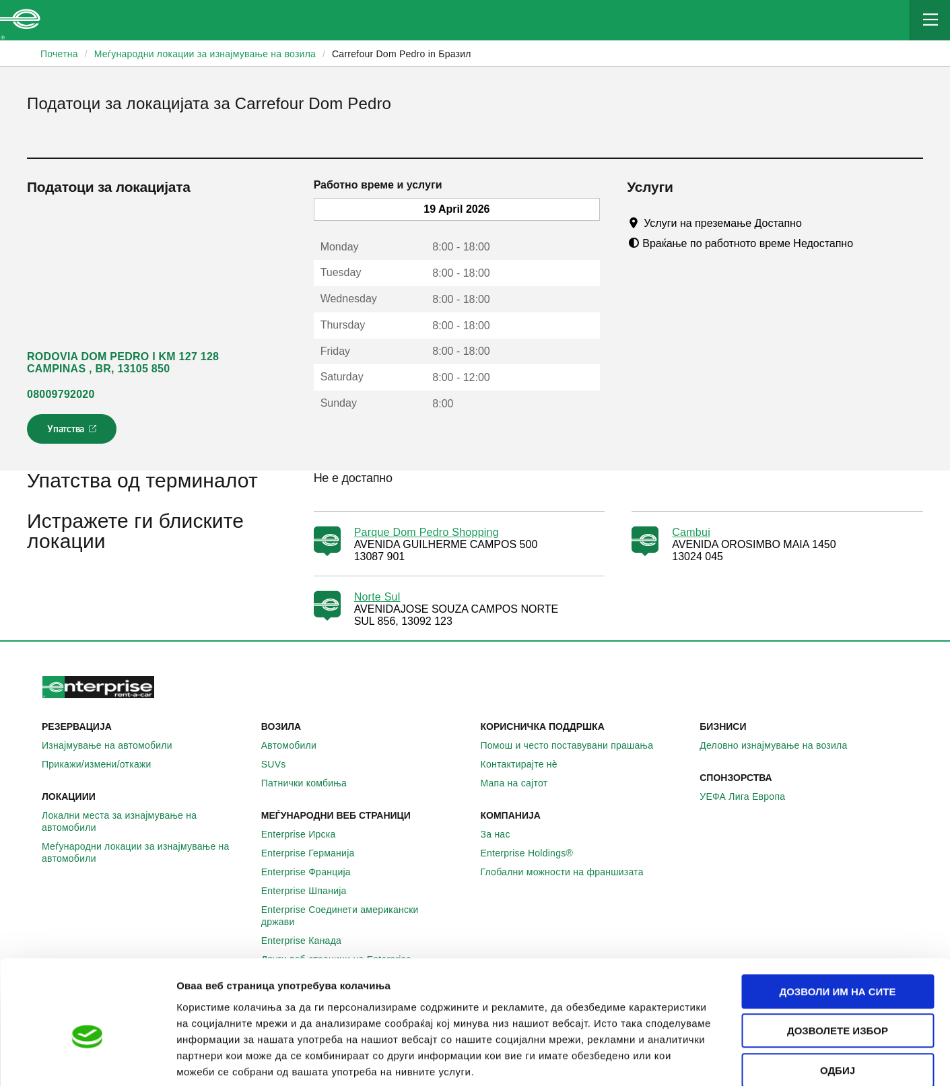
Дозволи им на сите (837, 921)
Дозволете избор (837, 961)
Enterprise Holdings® (534, 853)
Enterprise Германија (315, 853)
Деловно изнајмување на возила (781, 745)
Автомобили (296, 745)
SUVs (281, 764)
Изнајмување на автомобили (114, 745)
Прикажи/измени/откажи (104, 764)
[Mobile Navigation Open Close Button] (930, 20)
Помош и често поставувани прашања (575, 745)
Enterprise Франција (313, 872)
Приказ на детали (766, 1059)
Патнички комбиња (311, 783)
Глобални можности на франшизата (569, 872)
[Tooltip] (814, 223)
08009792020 (61, 394)
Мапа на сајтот (522, 783)
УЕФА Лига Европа (750, 796)
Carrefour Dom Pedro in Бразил (401, 53)
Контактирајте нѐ (526, 764)
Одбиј (837, 1000)
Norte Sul (377, 597)
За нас (503, 834)
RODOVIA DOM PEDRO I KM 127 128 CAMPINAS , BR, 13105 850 (123, 362)
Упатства (73, 433)
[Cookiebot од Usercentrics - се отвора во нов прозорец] (87, 1060)
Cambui (691, 532)
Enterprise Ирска (306, 834)
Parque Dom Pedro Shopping (426, 532)
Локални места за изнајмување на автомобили (146, 821)
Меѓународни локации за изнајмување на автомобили (146, 852)
